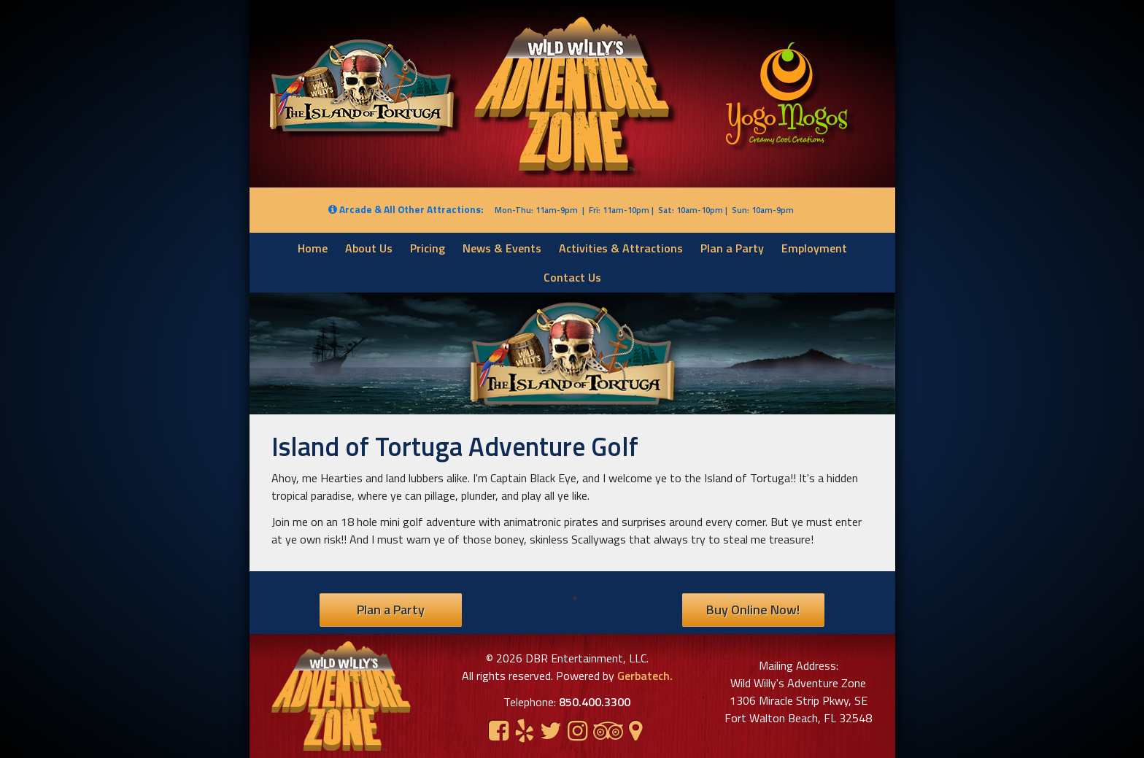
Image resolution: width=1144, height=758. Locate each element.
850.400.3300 (594, 702)
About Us (369, 248)
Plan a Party (732, 248)
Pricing (427, 248)
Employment (814, 248)
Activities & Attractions (621, 248)
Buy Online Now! (753, 609)
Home (313, 248)
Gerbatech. (643, 675)
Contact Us (572, 277)
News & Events (502, 248)
